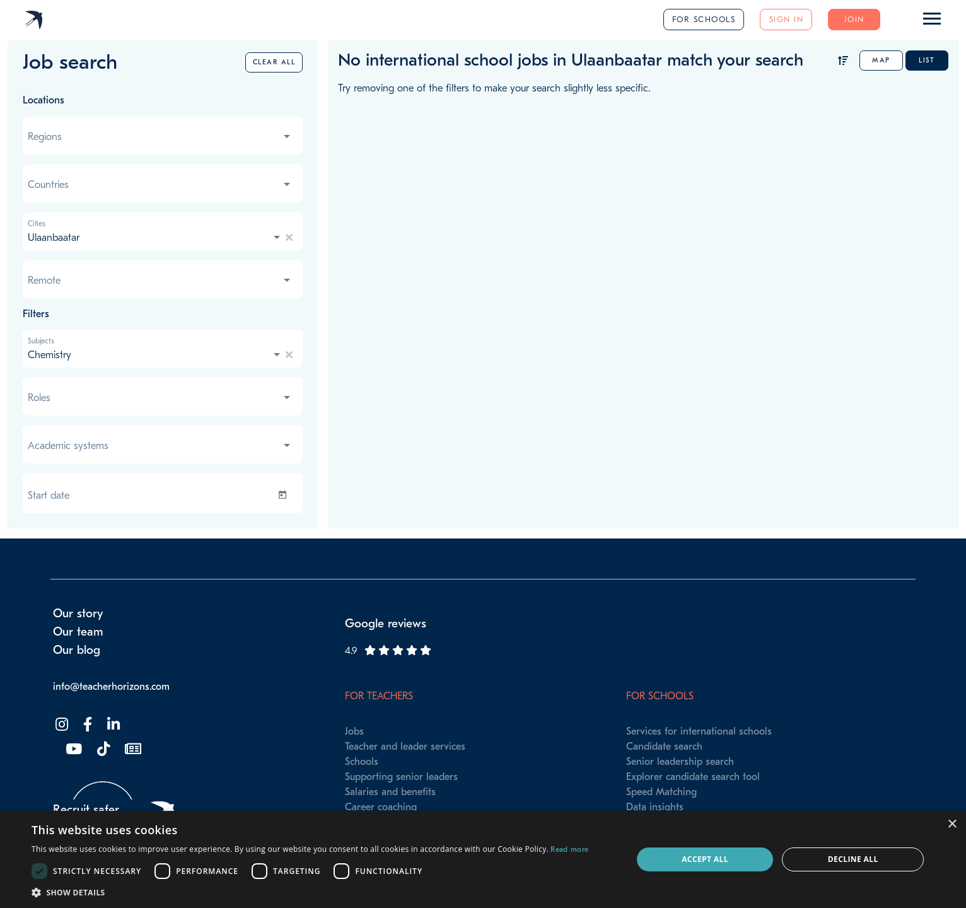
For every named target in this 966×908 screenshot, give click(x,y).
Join (854, 19)
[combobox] (160, 137)
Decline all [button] (853, 859)
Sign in (786, 19)
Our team (78, 632)
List (926, 60)
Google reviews (385, 624)
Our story (78, 613)
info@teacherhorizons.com (111, 686)
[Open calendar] (285, 495)
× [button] (952, 824)
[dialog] (483, 859)
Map (881, 60)
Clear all (274, 62)
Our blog (76, 650)
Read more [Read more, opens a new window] (569, 849)
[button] (310, 892)
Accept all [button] (705, 859)
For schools (704, 19)
